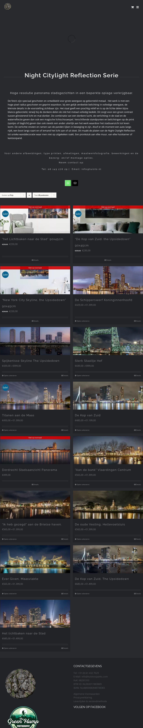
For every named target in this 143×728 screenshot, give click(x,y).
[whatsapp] (68, 183)
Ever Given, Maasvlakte (20, 578)
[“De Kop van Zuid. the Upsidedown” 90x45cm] (108, 219)
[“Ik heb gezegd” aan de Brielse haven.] (35, 505)
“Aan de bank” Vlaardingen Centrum (103, 469)
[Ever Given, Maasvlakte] (35, 559)
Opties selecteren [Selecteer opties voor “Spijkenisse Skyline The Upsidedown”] (10, 375)
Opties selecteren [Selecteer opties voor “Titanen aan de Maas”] (10, 430)
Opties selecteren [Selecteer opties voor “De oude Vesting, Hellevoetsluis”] (83, 539)
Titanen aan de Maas (18, 415)
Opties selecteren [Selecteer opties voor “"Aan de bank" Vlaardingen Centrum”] (83, 484)
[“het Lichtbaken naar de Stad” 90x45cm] (35, 219)
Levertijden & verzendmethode (90, 701)
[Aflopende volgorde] (29, 195)
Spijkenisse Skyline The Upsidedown (31, 360)
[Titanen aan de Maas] (35, 396)
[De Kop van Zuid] (108, 396)
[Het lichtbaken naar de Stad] (35, 614)
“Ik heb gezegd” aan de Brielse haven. (32, 524)
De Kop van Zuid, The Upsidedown (102, 578)
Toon (41, 195)
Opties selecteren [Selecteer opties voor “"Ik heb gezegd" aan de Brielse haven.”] (10, 539)
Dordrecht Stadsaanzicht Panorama (29, 469)
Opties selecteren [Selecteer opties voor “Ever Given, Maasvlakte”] (10, 594)
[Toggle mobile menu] (137, 7)
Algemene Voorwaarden (87, 693)
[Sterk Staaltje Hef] (108, 341)
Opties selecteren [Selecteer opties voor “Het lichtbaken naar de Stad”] (10, 648)
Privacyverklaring (83, 697)
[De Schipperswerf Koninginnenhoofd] (108, 280)
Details (36, 260)
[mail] (75, 183)
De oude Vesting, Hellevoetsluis (100, 524)
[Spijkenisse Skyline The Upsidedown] (35, 341)
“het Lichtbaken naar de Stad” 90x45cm (32, 239)
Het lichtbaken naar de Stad (24, 633)
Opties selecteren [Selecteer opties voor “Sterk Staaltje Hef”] (83, 375)
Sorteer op (7, 195)
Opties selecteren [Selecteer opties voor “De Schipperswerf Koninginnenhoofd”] (83, 321)
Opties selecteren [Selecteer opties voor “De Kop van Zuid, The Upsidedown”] (83, 594)
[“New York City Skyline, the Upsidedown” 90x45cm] (35, 280)
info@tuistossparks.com (95, 676)
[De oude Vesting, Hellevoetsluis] (108, 505)
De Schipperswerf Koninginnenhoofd (103, 300)
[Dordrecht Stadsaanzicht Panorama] (35, 450)
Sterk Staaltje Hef (88, 360)
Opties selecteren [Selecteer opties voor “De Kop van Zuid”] (83, 430)
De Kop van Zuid (88, 415)
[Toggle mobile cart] (132, 7)
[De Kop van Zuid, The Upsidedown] (108, 559)
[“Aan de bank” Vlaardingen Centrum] (108, 450)
